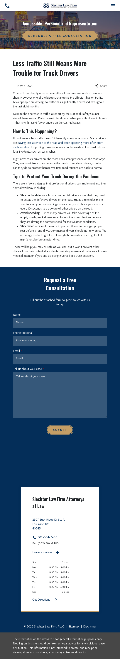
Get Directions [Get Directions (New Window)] (45, 600)
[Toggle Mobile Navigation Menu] (113, 5)
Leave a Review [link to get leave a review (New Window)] (46, 552)
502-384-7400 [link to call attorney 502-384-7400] (44, 537)
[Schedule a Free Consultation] (60, 36)
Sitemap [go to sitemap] (74, 626)
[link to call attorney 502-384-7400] (7, 5)
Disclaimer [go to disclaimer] (89, 626)
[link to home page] (60, 5)
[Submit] (60, 429)
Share (101, 86)
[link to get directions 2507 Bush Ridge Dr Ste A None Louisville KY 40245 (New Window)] (60, 526)
